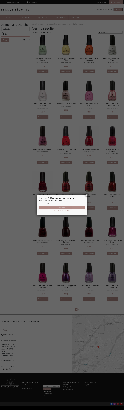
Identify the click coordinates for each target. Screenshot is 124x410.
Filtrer (5, 40)
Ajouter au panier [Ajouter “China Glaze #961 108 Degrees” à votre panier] (112, 162)
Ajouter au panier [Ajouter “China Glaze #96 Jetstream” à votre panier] (42, 162)
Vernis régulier (72, 24)
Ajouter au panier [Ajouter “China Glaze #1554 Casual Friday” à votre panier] (66, 71)
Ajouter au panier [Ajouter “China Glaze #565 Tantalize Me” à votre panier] (89, 299)
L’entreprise (47, 391)
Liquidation (60, 17)
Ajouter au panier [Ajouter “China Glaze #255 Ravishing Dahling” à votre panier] (66, 253)
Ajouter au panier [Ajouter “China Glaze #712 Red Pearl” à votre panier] (66, 208)
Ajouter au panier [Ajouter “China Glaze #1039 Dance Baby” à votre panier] (89, 117)
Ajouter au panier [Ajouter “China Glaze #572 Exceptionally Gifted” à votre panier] (112, 117)
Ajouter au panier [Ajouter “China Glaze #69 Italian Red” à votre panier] (89, 162)
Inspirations (41, 17)
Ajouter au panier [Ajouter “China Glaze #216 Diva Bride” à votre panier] (66, 117)
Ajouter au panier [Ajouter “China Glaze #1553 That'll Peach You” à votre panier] (89, 71)
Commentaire (47, 394)
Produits (7, 17)
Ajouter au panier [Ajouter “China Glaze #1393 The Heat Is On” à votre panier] (66, 162)
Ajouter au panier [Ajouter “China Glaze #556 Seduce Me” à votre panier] (89, 253)
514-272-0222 (7, 335)
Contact (75, 17)
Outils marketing (90, 382)
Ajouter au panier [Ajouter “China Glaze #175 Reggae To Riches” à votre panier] (66, 299)
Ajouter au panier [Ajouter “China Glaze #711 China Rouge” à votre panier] (89, 208)
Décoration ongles (50, 24)
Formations (24, 17)
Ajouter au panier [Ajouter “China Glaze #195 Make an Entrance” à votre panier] (42, 299)
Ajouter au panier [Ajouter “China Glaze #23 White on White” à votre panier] (112, 71)
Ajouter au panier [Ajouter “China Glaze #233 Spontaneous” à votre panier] (112, 299)
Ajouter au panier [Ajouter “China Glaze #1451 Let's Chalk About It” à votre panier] (42, 117)
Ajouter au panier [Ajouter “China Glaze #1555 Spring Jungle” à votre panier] (42, 71)
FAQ (44, 396)
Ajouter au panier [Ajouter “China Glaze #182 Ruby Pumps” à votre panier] (112, 208)
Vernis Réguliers (62, 24)
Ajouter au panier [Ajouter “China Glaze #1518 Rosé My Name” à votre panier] (112, 253)
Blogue (86, 385)
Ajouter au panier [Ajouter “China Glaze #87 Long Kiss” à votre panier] (42, 253)
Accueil (34, 24)
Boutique (40, 24)
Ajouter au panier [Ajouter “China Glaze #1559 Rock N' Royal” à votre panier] (42, 208)
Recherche (118, 9)
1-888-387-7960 (6, 369)
